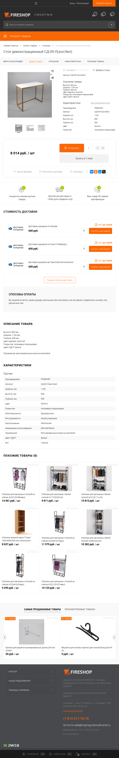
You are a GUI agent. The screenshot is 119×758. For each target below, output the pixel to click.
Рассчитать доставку (50, 172)
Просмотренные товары (80, 609)
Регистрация (83, 3)
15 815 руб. (99, 503)
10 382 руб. (99, 546)
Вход (72, 3)
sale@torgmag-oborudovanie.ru (92, 725)
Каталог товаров (17, 36)
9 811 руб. (59, 503)
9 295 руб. (20, 590)
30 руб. (12, 654)
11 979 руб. (59, 546)
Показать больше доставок (60, 280)
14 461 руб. (20, 503)
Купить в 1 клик (84, 159)
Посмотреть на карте (73, 711)
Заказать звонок (104, 3)
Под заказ (76, 172)
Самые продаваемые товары (42, 609)
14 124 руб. (59, 590)
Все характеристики (100, 103)
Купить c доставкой (100, 231)
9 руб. (68, 654)
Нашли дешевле (22, 172)
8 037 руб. (20, 546)
